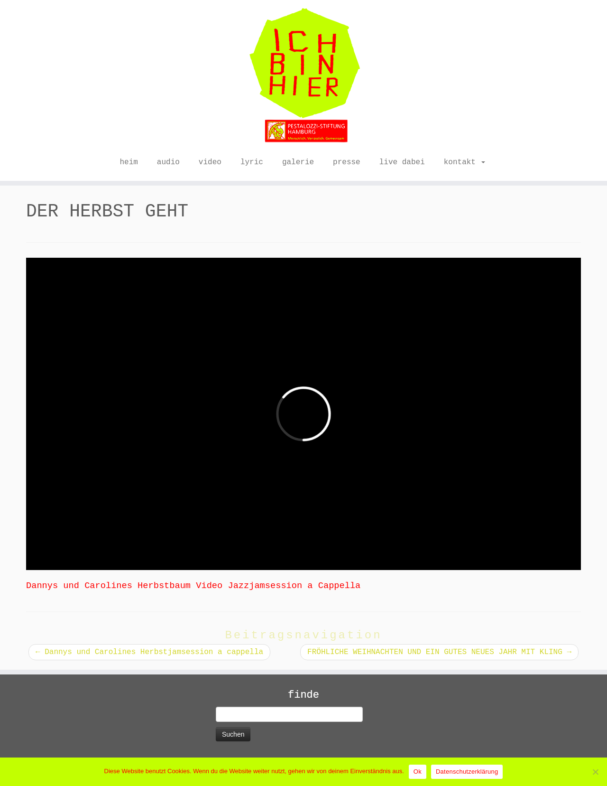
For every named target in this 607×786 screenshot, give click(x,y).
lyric (251, 162)
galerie (298, 162)
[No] (595, 772)
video (210, 162)
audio (168, 162)
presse (346, 162)
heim (129, 162)
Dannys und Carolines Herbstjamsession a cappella (149, 652)
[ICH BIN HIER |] (303, 76)
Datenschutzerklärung (467, 771)
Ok (418, 771)
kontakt (464, 162)
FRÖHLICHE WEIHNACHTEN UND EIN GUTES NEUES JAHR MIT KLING (439, 652)
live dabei (402, 162)
